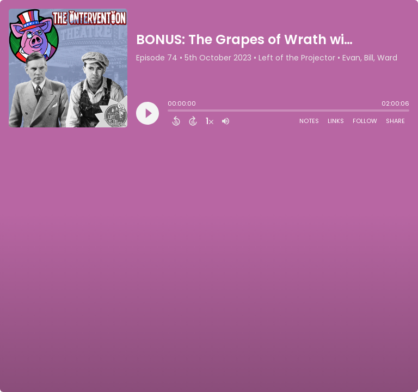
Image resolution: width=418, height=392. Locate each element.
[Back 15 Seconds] (176, 120)
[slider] (170, 111)
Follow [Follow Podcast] (365, 121)
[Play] (147, 113)
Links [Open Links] (336, 121)
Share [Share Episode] (395, 121)
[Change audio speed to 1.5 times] (209, 120)
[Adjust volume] (225, 120)
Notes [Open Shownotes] (309, 121)
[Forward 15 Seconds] (193, 120)
